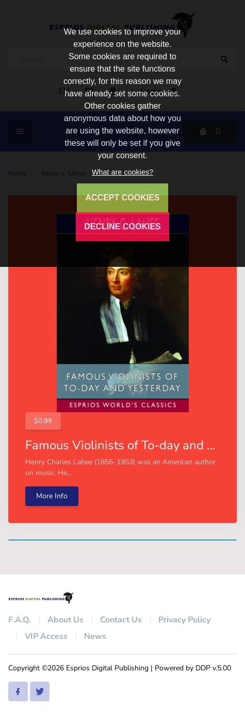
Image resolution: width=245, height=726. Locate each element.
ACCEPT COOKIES (122, 197)
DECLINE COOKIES (122, 226)
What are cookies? (122, 172)
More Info (52, 496)
